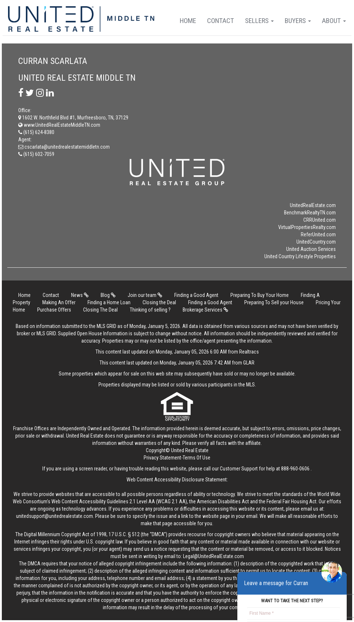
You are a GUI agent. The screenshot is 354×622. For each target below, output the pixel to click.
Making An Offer (58, 302)
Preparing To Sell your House (274, 302)
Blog (108, 295)
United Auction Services (311, 249)
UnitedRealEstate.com (313, 205)
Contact (220, 20)
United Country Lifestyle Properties (300, 256)
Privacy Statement (162, 458)
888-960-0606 (295, 469)
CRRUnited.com (319, 220)
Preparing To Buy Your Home (259, 295)
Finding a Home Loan (109, 302)
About (334, 20)
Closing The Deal (100, 310)
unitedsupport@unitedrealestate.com (54, 516)
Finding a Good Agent (196, 295)
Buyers (298, 20)
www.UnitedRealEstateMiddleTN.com (59, 125)
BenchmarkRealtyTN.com (310, 212)
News (80, 295)
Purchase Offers (54, 310)
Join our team (145, 295)
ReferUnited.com (318, 234)
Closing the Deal (159, 302)
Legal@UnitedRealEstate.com (213, 556)
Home (188, 20)
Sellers (259, 20)
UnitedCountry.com (316, 242)
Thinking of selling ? (150, 310)
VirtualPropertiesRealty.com (307, 227)
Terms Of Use (196, 458)
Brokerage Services (205, 310)
